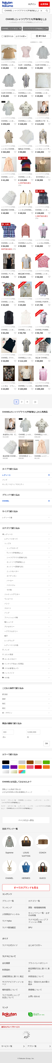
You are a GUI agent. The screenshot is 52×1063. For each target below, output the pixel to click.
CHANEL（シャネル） (11, 29)
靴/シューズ (27, 622)
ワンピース (27, 599)
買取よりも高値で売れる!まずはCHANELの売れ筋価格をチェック (26, 790)
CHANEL (26, 501)
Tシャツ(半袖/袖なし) (28, 553)
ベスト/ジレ (28, 585)
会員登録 (44, 4)
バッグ (27, 613)
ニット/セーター (28, 571)
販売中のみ (7, 36)
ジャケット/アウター (27, 594)
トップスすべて (28, 548)
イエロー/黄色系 (25, 767)
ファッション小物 (27, 617)
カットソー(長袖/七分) (28, 567)
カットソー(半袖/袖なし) (28, 562)
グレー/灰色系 (25, 762)
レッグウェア (27, 641)
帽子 (27, 636)
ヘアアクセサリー (27, 631)
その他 (28, 590)
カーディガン (28, 576)
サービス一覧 (6, 1046)
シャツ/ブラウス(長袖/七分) (28, 557)
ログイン (32, 4)
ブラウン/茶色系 (33, 762)
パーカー (28, 581)
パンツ (27, 604)
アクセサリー (27, 627)
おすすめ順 (21, 36)
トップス (27, 543)
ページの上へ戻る (26, 820)
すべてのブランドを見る (26, 887)
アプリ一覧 (31, 1046)
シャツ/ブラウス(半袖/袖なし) (36, 29)
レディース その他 (27, 645)
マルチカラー (25, 772)
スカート (27, 608)
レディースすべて (27, 539)
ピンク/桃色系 (33, 767)
